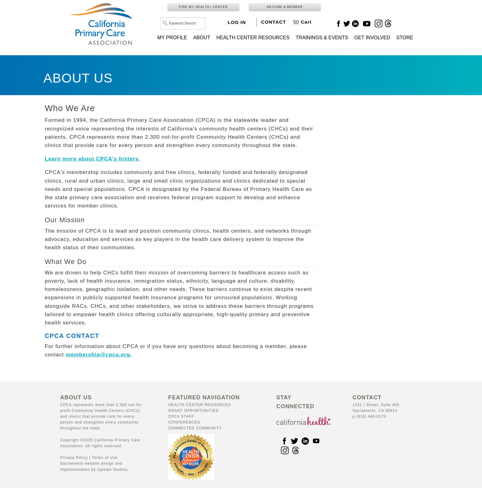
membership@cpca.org (98, 355)
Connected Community (195, 428)
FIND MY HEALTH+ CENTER (203, 7)
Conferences (184, 422)
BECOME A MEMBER (285, 7)
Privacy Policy (74, 457)
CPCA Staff (181, 416)
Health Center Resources (199, 405)
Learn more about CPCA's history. (92, 159)
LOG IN (237, 22)
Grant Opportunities (193, 411)
